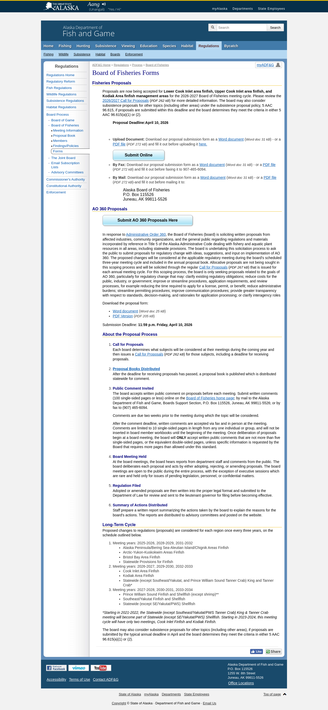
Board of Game (62, 120)
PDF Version (123, 316)
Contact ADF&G (106, 679)
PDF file (119, 144)
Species (169, 46)
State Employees (271, 9)
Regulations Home (60, 75)
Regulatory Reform (60, 81)
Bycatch (231, 46)
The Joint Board (63, 158)
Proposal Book (64, 135)
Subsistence (105, 46)
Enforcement (134, 54)
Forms (58, 151)
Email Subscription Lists (65, 165)
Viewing (128, 46)
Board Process (57, 114)
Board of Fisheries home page (210, 398)
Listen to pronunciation (103, 4)
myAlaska (220, 9)
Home (49, 46)
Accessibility (56, 679)
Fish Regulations (59, 88)
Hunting (83, 46)
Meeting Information (68, 130)
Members (60, 141)
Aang (93, 4)
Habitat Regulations (61, 107)
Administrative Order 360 (146, 234)
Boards (115, 54)
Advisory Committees (67, 172)
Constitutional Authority (63, 186)
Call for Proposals (213, 267)
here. (203, 144)
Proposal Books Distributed (136, 369)
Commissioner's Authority (65, 179)
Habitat (187, 46)
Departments (242, 9)
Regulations (209, 46)
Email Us (209, 703)
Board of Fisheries (157, 64)
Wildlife (64, 54)
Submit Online (138, 155)
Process (137, 64)
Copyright (119, 703)
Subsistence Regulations (65, 101)
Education (149, 46)
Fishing (65, 46)
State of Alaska (64, 6)
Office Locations (241, 683)
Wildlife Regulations (61, 94)
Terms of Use (79, 679)
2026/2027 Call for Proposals (125, 100)
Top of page (272, 694)
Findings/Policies (66, 146)
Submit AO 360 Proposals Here (147, 220)
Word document (231, 139)
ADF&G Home (101, 64)
